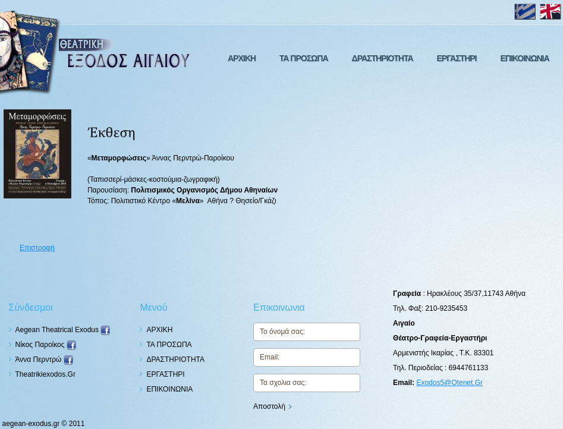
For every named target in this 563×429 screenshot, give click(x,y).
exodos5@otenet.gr (449, 382)
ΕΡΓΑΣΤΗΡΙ (457, 58)
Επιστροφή (37, 248)
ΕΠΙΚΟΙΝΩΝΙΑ (524, 58)
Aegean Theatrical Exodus (63, 330)
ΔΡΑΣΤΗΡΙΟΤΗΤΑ (382, 58)
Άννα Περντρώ (44, 359)
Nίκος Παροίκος (45, 344)
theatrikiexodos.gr (45, 374)
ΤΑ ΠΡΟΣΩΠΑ (303, 58)
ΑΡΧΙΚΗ (242, 58)
